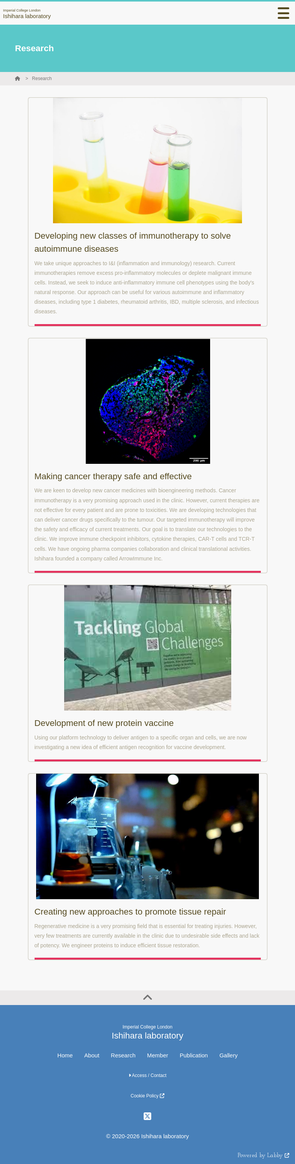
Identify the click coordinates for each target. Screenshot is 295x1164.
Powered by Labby (263, 1156)
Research (41, 78)
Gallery (228, 1055)
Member (157, 1055)
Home (65, 1055)
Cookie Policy (147, 1096)
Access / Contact (148, 1075)
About (91, 1055)
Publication (194, 1055)
